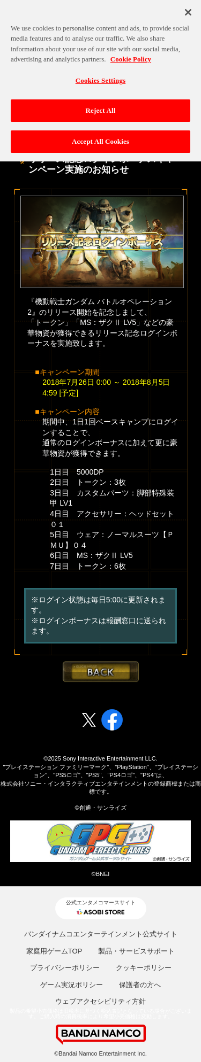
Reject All (101, 107)
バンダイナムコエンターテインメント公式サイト (100, 934)
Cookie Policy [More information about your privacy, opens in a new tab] (130, 56)
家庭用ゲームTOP (54, 951)
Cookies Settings (100, 77)
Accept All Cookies (100, 138)
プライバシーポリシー (65, 968)
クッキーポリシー (144, 968)
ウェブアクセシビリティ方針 (100, 1001)
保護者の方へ (140, 985)
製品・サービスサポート (136, 951)
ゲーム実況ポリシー (71, 985)
